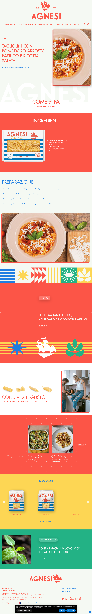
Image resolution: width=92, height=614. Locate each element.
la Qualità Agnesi (26, 24)
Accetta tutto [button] (71, 610)
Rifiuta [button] (62, 610)
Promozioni (67, 24)
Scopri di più (42, 325)
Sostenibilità (55, 24)
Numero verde (66, 591)
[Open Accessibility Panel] (90, 612)
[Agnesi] (46, 10)
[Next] (88, 502)
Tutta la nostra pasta (45, 521)
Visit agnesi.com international (29, 603)
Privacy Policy (5, 603)
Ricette (76, 24)
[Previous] (4, 502)
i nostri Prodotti (10, 24)
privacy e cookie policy (37, 607)
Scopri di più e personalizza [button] (24, 610)
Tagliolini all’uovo (57, 140)
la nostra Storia (41, 24)
